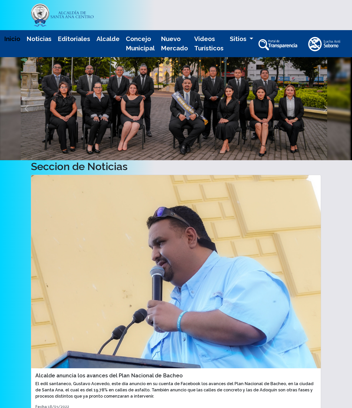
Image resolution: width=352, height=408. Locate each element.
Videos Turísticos (209, 43)
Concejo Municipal (140, 43)
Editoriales (74, 39)
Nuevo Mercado (174, 43)
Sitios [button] (239, 39)
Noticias (39, 39)
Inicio (12, 39)
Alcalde (108, 39)
